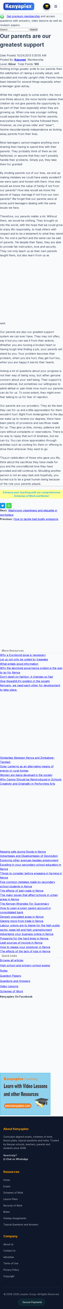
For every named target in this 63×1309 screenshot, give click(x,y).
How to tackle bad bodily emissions (35, 519)
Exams (6, 1186)
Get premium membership (23, 16)
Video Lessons (9, 986)
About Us (8, 1244)
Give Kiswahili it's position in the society (25, 681)
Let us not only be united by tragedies (24, 659)
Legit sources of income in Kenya (21, 942)
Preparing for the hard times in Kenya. (24, 938)
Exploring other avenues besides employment (29, 860)
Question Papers (10, 975)
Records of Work (12, 1205)
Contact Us (9, 1250)
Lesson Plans (10, 1199)
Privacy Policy (11, 1269)
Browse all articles (11, 960)
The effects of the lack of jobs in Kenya (25, 951)
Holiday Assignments (14, 1218)
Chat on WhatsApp (15, 1159)
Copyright (8, 1276)
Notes (4, 970)
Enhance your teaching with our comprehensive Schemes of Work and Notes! (31, 494)
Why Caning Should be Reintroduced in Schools (30, 779)
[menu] (56, 6)
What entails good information (19, 664)
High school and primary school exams (25, 965)
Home (6, 1179)
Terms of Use (10, 1263)
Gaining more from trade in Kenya (21, 921)
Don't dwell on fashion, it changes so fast (26, 676)
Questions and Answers (15, 981)
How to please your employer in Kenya (25, 947)
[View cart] (46, 6)
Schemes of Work (11, 991)
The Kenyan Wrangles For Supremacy (24, 903)
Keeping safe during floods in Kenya (23, 851)
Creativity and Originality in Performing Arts (27, 783)
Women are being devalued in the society (26, 775)
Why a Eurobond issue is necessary (23, 655)
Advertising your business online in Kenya (26, 934)
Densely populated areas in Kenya (22, 916)
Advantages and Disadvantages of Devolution (29, 856)
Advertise (8, 1257)
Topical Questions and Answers (20, 1224)
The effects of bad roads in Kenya (21, 890)
